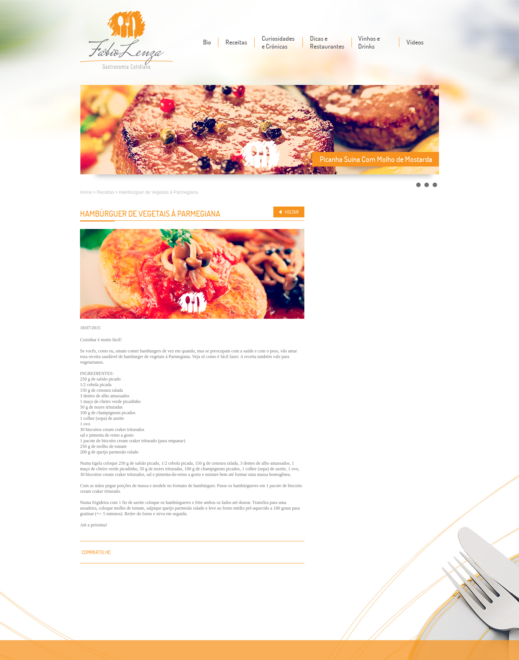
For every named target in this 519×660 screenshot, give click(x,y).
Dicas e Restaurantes (327, 42)
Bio (207, 42)
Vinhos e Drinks (369, 42)
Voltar (292, 212)
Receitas (236, 42)
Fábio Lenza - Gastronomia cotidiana (126, 40)
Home (86, 192)
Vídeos (415, 42)
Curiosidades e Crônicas (278, 42)
